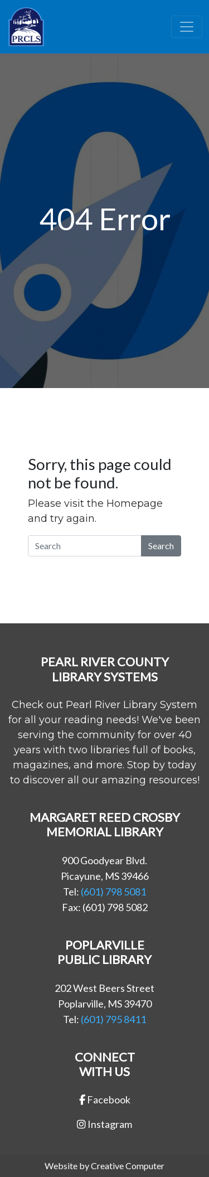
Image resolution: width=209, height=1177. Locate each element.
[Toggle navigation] (186, 27)
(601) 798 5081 (113, 891)
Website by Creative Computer (104, 1165)
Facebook (104, 1099)
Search (161, 545)
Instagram (104, 1124)
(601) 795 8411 (113, 1019)
